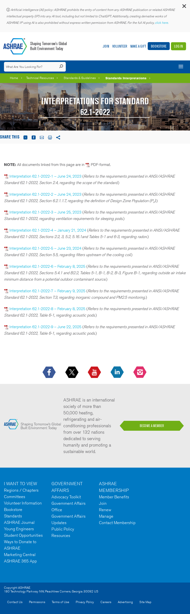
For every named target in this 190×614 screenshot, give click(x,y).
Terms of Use (60, 602)
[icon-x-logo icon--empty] (72, 372)
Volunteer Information (23, 503)
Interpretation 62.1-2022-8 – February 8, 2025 (47, 308)
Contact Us (15, 602)
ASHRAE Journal (19, 522)
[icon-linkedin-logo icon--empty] (118, 372)
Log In (178, 46)
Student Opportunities (23, 535)
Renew (105, 509)
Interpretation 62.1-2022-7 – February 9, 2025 (46, 291)
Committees (14, 496)
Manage (106, 516)
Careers (105, 602)
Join (106, 46)
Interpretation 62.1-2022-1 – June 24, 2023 (45, 176)
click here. (162, 23)
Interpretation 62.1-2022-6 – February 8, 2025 (47, 266)
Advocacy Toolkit (66, 496)
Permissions (37, 602)
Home (14, 78)
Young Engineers (19, 528)
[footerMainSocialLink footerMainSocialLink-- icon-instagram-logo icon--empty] (140, 372)
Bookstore (158, 46)
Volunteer (119, 46)
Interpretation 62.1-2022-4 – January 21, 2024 (47, 230)
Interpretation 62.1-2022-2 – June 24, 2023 (45, 194)
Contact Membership (117, 522)
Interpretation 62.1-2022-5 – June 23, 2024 (45, 248)
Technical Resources (40, 78)
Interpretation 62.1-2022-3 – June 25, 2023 (45, 212)
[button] (184, 7)
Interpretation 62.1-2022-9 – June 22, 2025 (45, 326)
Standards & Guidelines (80, 78)
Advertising (125, 602)
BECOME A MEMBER (152, 426)
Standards (13, 515)
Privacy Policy (85, 602)
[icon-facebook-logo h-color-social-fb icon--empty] (50, 372)
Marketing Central (20, 554)
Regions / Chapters (21, 490)
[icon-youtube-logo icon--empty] (95, 372)
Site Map (145, 602)
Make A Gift (138, 46)
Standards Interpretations (125, 78)
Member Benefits (114, 496)
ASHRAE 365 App (20, 561)
